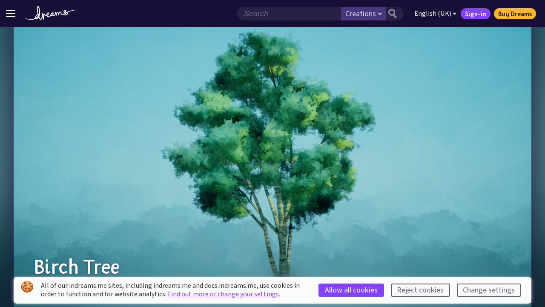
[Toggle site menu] (10, 13)
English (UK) (435, 13)
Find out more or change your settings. (224, 294)
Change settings (489, 290)
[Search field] (289, 13)
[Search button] (395, 13)
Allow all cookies (351, 290)
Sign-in (475, 13)
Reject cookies (420, 290)
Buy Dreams (515, 13)
